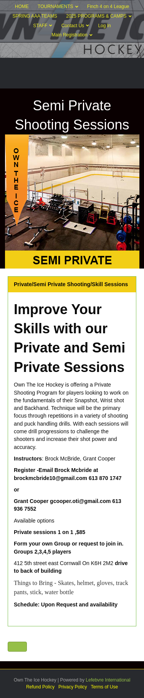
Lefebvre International (108, 680)
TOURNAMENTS (55, 6)
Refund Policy (40, 687)
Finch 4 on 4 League (108, 6)
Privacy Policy (72, 687)
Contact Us (72, 25)
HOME (22, 6)
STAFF (40, 25)
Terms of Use (104, 687)
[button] (17, 647)
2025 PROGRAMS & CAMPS (96, 16)
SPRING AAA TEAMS (34, 16)
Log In (104, 25)
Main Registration (69, 35)
